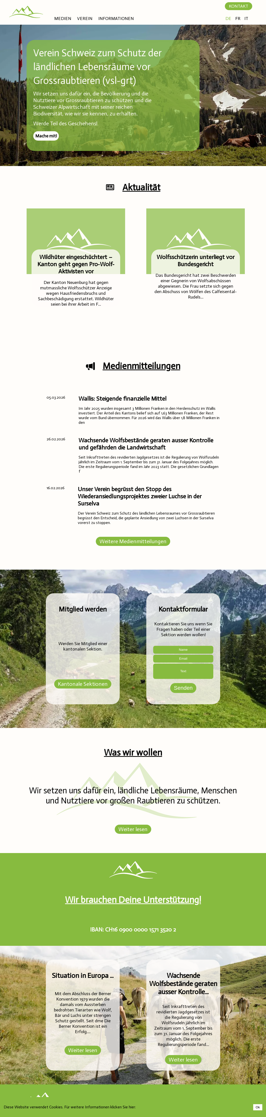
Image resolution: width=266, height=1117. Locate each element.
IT (246, 18)
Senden (183, 688)
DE (228, 18)
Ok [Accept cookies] (258, 1107)
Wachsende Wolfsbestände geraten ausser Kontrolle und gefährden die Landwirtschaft (146, 444)
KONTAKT (238, 6)
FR (237, 18)
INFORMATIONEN (116, 18)
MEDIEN (62, 18)
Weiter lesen (133, 829)
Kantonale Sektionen (83, 684)
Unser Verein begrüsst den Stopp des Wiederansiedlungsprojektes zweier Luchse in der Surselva (139, 496)
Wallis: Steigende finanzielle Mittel (122, 398)
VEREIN (84, 18)
